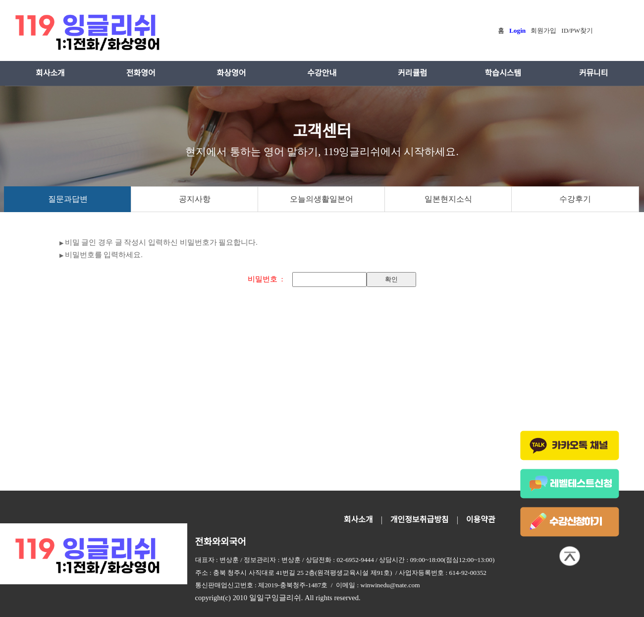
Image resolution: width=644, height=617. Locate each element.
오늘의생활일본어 (321, 199)
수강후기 (575, 199)
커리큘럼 (412, 73)
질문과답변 (68, 199)
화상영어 (231, 73)
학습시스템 (502, 73)
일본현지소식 (448, 199)
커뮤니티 (593, 73)
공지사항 (195, 199)
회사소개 (50, 73)
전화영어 (141, 73)
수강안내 (321, 73)
